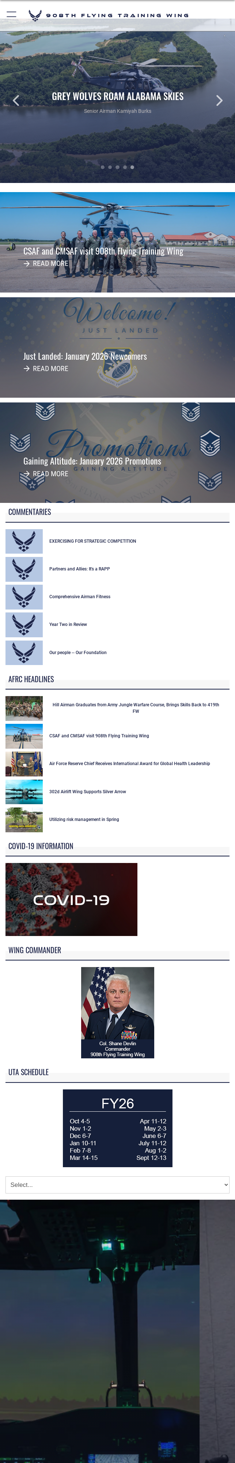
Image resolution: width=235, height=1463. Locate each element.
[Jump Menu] (117, 1184)
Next (211, 100)
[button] (12, 15)
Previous (23, 100)
